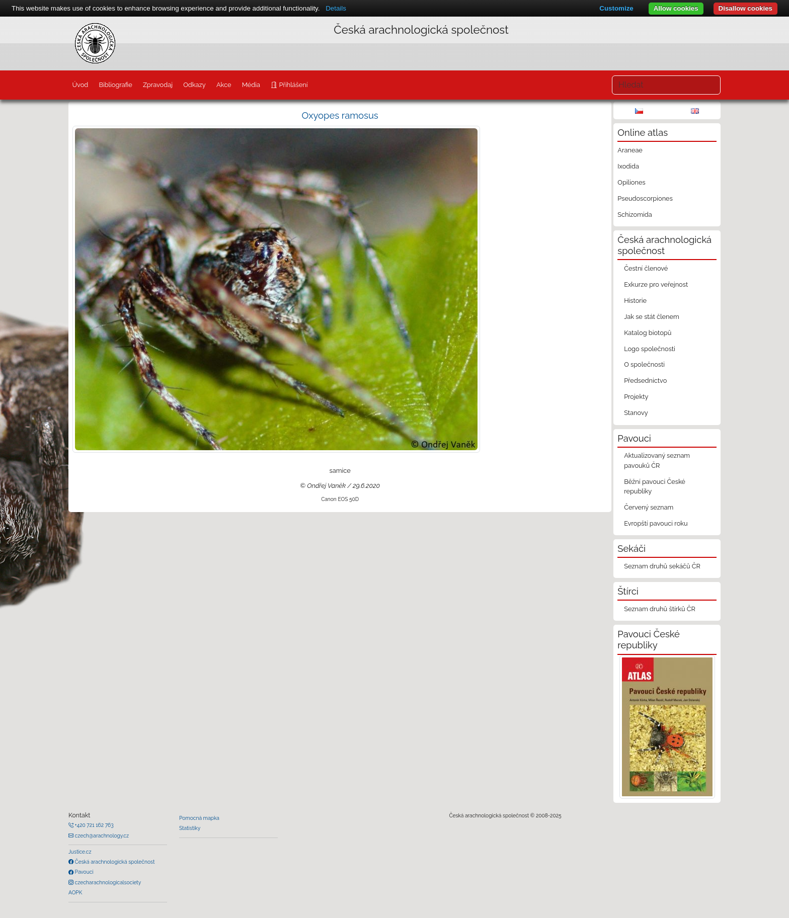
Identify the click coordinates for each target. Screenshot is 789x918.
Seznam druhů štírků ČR (659, 609)
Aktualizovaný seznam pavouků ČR (657, 460)
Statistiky (189, 828)
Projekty (636, 396)
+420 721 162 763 (93, 825)
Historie (635, 300)
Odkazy (194, 85)
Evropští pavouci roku (656, 523)
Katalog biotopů (647, 333)
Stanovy (636, 412)
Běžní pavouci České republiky (654, 486)
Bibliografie (115, 85)
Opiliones (631, 182)
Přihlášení (292, 85)
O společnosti (644, 364)
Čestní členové (646, 268)
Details (336, 8)
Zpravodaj (158, 85)
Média (251, 85)
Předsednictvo (645, 380)
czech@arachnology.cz (101, 835)
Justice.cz (80, 852)
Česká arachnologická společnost (113, 862)
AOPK (75, 892)
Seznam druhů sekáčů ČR (662, 566)
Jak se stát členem (651, 316)
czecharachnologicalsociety (107, 882)
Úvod (80, 85)
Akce (223, 85)
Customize (616, 8)
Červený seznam (648, 507)
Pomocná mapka (199, 818)
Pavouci (83, 872)
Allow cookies (676, 8)
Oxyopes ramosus (340, 115)
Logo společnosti (649, 349)
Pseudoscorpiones (644, 198)
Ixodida (628, 166)
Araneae (630, 150)
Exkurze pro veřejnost (656, 284)
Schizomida (634, 214)
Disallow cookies (745, 8)
